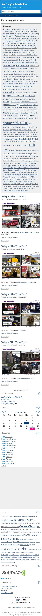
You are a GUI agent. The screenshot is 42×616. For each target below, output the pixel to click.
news (19, 132)
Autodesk (6, 137)
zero (34, 130)
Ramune (22, 79)
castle (32, 76)
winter (36, 132)
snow (5, 113)
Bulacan (15, 137)
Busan (23, 163)
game (19, 535)
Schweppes (16, 50)
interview (36, 161)
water (33, 186)
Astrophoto (8, 437)
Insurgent (19, 57)
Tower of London (8, 48)
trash (4, 139)
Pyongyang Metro (7, 404)
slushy (30, 130)
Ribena (10, 50)
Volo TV (34, 48)
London (16, 29)
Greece (35, 29)
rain (19, 552)
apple (19, 516)
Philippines (21, 137)
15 (27, 423)
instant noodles (31, 539)
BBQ (20, 76)
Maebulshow (7, 161)
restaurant (29, 79)
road (36, 156)
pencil (15, 92)
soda (10, 60)
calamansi (33, 102)
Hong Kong (25, 179)
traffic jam (32, 107)
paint (7, 141)
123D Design (32, 134)
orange (5, 190)
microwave (6, 81)
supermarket (16, 52)
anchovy (35, 52)
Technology (9, 450)
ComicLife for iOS (7, 593)
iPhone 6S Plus (19, 184)
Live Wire (21, 92)
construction (31, 158)
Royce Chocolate (8, 172)
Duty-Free (24, 170)
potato (16, 62)
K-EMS (29, 139)
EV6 (4, 158)
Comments (7, 578)
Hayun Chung (23, 65)
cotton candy (25, 71)
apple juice (26, 102)
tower (19, 163)
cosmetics (17, 170)
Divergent (12, 57)
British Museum (8, 29)
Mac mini (4, 590)
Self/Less (6, 68)
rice (10, 52)
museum (20, 174)
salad (17, 68)
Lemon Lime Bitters (24, 89)
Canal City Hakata (13, 168)
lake (30, 172)
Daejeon (25, 532)
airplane (14, 38)
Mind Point (23, 105)
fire (11, 186)
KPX (35, 55)
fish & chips (6, 45)
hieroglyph (24, 31)
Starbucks (21, 557)
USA (10, 181)
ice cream (11, 158)
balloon (25, 110)
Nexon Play (6, 102)
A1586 (9, 179)
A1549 (5, 179)
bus (28, 38)
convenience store (26, 99)
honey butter (9, 62)
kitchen (38, 542)
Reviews (8, 459)
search (24, 158)
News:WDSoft (10, 448)
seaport (35, 172)
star (16, 557)
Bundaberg (6, 89)
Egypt (30, 29)
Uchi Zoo (34, 60)
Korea (5, 168)
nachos (21, 62)
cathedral (23, 177)
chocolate (7, 71)
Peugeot (5, 188)
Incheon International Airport (12, 34)
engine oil (11, 113)
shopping (32, 555)
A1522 (33, 177)
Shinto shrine (7, 177)
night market (26, 76)
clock (13, 31)
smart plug (20, 118)
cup (21, 532)
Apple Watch (7, 174)
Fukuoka (33, 163)
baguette (5, 74)
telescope (11, 559)
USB (12, 184)
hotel (36, 174)
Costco (16, 156)
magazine (6, 163)
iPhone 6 (32, 179)
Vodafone (20, 41)
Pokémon (13, 105)
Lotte (12, 55)
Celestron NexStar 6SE (12, 527)
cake (9, 145)
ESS (33, 127)
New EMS (35, 139)
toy (20, 71)
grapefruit (9, 96)
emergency (13, 132)
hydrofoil (26, 172)
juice (20, 130)
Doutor (23, 86)
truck (23, 186)
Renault (15, 188)
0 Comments (14, 237)
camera (32, 150)
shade (24, 150)
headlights (10, 115)
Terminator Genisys (31, 62)
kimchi (27, 50)
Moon (33, 544)
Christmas (15, 145)
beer (30, 86)
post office (34, 184)
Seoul (15, 139)
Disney (29, 532)
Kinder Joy (15, 71)
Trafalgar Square (31, 43)
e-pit (16, 158)
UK (9, 184)
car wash (31, 110)
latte (27, 95)
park (17, 79)
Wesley (9, 199)
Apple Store (11, 166)
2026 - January (21, 412)
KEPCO (5, 118)
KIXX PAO (32, 115)
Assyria (25, 29)
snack (30, 52)
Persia (5, 31)
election (10, 190)
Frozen (25, 81)
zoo (4, 62)
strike (19, 38)
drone (30, 127)
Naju (20, 81)
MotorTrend (13, 163)
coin (10, 137)
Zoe (20, 188)
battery (25, 127)
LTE (36, 179)
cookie (9, 77)
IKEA (27, 163)
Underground (24, 36)
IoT (37, 539)
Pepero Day (33, 68)
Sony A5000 (11, 557)
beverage (6, 41)
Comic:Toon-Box (5, 237)
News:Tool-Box (11, 446)
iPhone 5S (9, 542)
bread (11, 74)
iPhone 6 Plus (31, 165)
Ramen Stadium (8, 170)
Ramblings (8, 443)
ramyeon (5, 52)
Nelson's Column (19, 43)
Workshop (9, 461)
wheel (5, 115)
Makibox (19, 110)
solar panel (28, 118)
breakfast (32, 41)
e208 (37, 186)
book (4, 134)
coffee (20, 190)
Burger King (13, 523)
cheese (16, 74)
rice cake (6, 57)
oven (20, 74)
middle (15, 186)
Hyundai (21, 156)
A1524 (5, 165)
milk (16, 86)
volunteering (34, 137)
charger (8, 123)
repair (20, 115)
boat (15, 172)
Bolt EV (35, 520)
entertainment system (21, 48)
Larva (18, 107)
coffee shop (19, 95)
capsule (26, 174)
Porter (11, 188)
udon (18, 177)
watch (31, 559)
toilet (9, 38)
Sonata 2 (25, 115)
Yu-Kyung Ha (23, 134)
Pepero (25, 68)
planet (9, 552)
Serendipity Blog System (9, 586)
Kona (20, 158)
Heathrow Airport (14, 36)
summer (24, 132)
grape (12, 130)
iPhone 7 (28, 184)
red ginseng (11, 84)
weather (26, 41)
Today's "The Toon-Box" (14, 342)
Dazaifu (31, 174)
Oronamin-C (19, 83)
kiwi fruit (30, 81)
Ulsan (32, 156)
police (19, 186)
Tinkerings (8, 452)
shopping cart (34, 66)
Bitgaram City (14, 81)
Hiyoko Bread (32, 170)
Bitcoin (9, 31)
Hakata (20, 172)
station (11, 156)
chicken (12, 529)
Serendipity (17, 607)
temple (14, 177)
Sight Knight (11, 150)
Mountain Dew (29, 92)
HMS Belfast (22, 45)
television (30, 132)
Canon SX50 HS (29, 141)
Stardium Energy (16, 102)
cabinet (20, 139)
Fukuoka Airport (21, 165)
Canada (18, 179)
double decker (34, 38)
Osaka (14, 79)
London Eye (10, 43)
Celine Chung (9, 65)
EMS (24, 139)
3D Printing (9, 454)
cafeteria (30, 55)
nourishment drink (8, 86)
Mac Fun (9, 457)
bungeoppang (27, 74)
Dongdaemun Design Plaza (27, 154)
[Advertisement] (21, 488)
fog (36, 110)
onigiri (8, 55)
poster (15, 190)
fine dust (28, 186)
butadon (14, 174)
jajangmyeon (28, 161)
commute (6, 110)
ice (27, 86)
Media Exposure (10, 441)
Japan (9, 79)
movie (31, 57)
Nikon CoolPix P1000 (35, 549)
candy (16, 130)
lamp (15, 115)
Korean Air (23, 52)
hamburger (35, 535)
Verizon (14, 181)
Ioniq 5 (27, 156)
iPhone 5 (3, 542)
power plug (13, 41)
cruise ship (14, 45)
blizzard (26, 113)
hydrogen (6, 156)
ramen (32, 50)
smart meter (13, 118)
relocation (9, 139)
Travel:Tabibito (10, 463)
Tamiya (36, 113)
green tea (6, 105)
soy (20, 86)
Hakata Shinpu (24, 168)
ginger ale (14, 89)
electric (21, 122)
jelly (23, 130)
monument (13, 141)
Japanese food (34, 168)
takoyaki (15, 76)
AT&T (13, 179)
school (28, 137)
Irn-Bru (5, 50)
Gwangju (22, 60)
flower (29, 177)
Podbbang (14, 161)
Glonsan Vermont (29, 83)
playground (15, 552)
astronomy (20, 141)
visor (20, 150)
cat (28, 150)
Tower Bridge (31, 45)
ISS (37, 141)
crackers (12, 68)
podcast (21, 161)
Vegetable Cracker (20, 55)
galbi (4, 55)
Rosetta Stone (32, 31)
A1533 (10, 516)
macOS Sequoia (6, 588)
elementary (6, 186)
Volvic (23, 50)
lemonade (8, 92)
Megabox (26, 57)
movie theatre (14, 549)
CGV (38, 527)
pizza (5, 552)
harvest (23, 188)
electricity (6, 132)
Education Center (12, 134)
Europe (20, 181)
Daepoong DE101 (8, 127)
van (9, 234)
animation (12, 107)
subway (23, 39)
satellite (5, 145)
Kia (7, 158)
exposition (18, 127)
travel (21, 29)
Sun (17, 150)
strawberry (25, 190)
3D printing (12, 110)
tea (18, 105)
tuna (21, 68)
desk (4, 141)
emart (15, 154)
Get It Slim (13, 99)
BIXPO (31, 123)
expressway (24, 107)
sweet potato (31, 188)
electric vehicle (24, 145)
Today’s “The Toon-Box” (14, 196)
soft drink (15, 60)
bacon (32, 71)
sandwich (16, 555)
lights (31, 113)
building (35, 118)
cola (26, 130)
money (18, 31)
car (8, 107)
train (29, 48)
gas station (19, 113)
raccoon (28, 60)
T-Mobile (5, 181)
